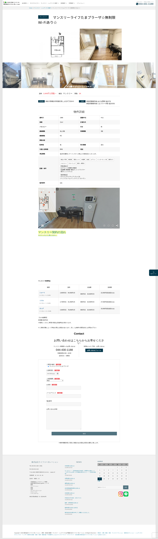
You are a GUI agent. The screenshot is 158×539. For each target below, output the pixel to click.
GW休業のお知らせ (69, 465)
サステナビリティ (35, 3)
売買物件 (71, 3)
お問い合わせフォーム (94, 350)
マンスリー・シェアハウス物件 (49, 3)
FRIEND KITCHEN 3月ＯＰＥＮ (73, 498)
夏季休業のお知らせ (70, 483)
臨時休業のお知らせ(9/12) (71, 507)
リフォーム (80, 3)
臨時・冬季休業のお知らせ (71, 502)
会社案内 (24, 3)
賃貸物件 (63, 3)
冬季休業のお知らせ (70, 478)
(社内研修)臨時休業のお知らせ (72, 488)
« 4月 (99, 481)
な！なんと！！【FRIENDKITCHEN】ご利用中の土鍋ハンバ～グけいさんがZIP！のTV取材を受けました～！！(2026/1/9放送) (80, 472)
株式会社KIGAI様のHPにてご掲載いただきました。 (77, 512)
